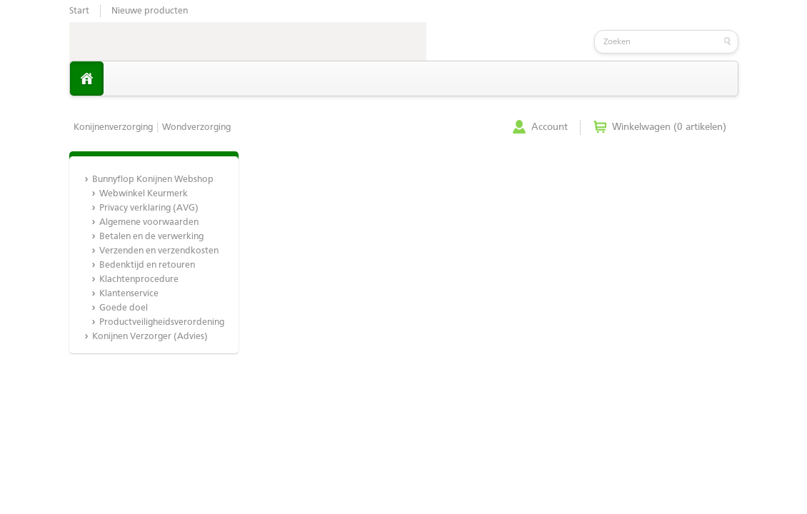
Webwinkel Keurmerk (143, 193)
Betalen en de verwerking (151, 236)
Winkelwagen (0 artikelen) (669, 127)
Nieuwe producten (149, 11)
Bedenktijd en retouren (147, 265)
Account (549, 127)
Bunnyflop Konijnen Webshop (153, 179)
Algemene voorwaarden (149, 222)
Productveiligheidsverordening (161, 322)
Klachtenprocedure (139, 279)
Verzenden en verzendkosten (159, 251)
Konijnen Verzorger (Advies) (150, 336)
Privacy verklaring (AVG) (149, 208)
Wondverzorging (196, 127)
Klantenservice (129, 293)
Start (79, 11)
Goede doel (123, 308)
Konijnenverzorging (113, 127)
